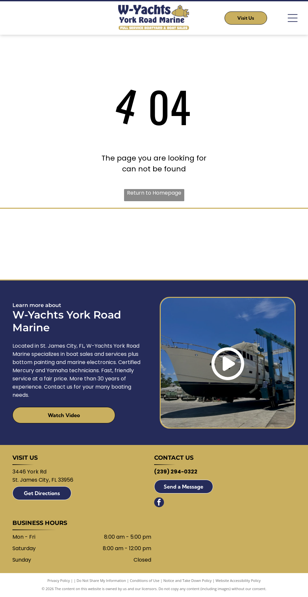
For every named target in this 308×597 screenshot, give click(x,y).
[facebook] (159, 504)
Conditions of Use (145, 581)
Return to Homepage (154, 193)
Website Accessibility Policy (238, 581)
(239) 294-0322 (175, 472)
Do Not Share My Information (101, 581)
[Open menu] (293, 18)
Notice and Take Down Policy (187, 581)
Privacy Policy (58, 581)
